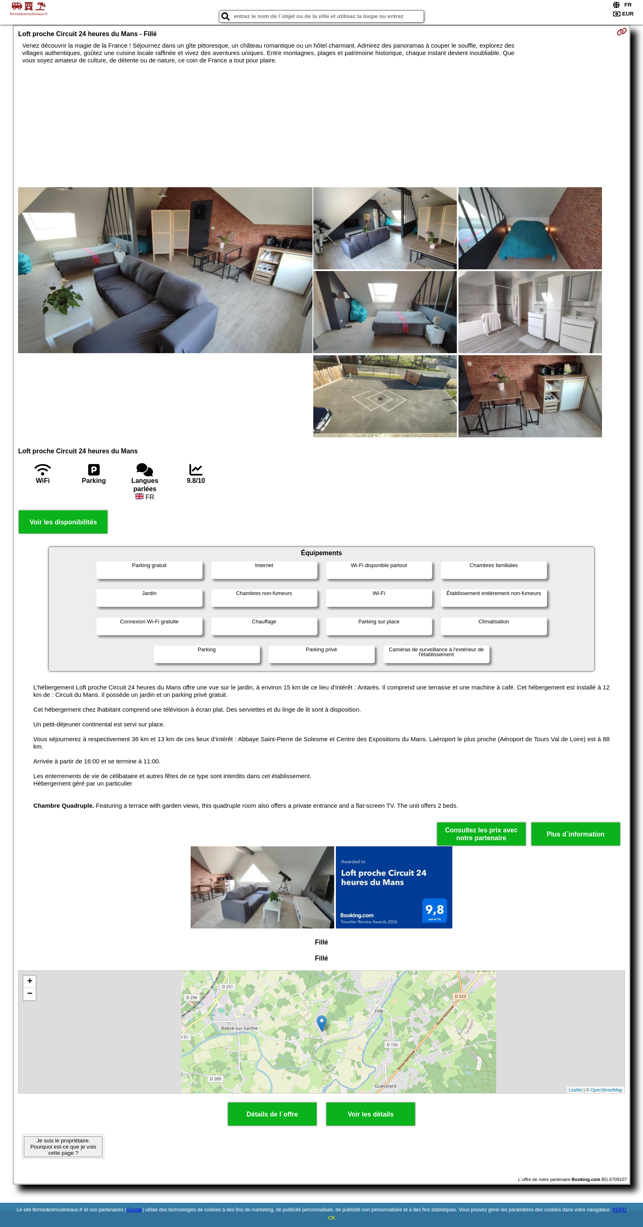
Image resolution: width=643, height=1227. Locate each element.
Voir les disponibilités (63, 522)
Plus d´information (575, 834)
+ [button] (29, 982)
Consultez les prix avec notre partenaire (481, 834)
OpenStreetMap (606, 1089)
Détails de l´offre (272, 1114)
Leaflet (575, 1089)
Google (134, 1210)
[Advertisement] (321, 125)
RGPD (619, 1210)
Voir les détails (371, 1114)
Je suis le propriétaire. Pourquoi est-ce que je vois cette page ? (63, 1146)
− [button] (29, 994)
